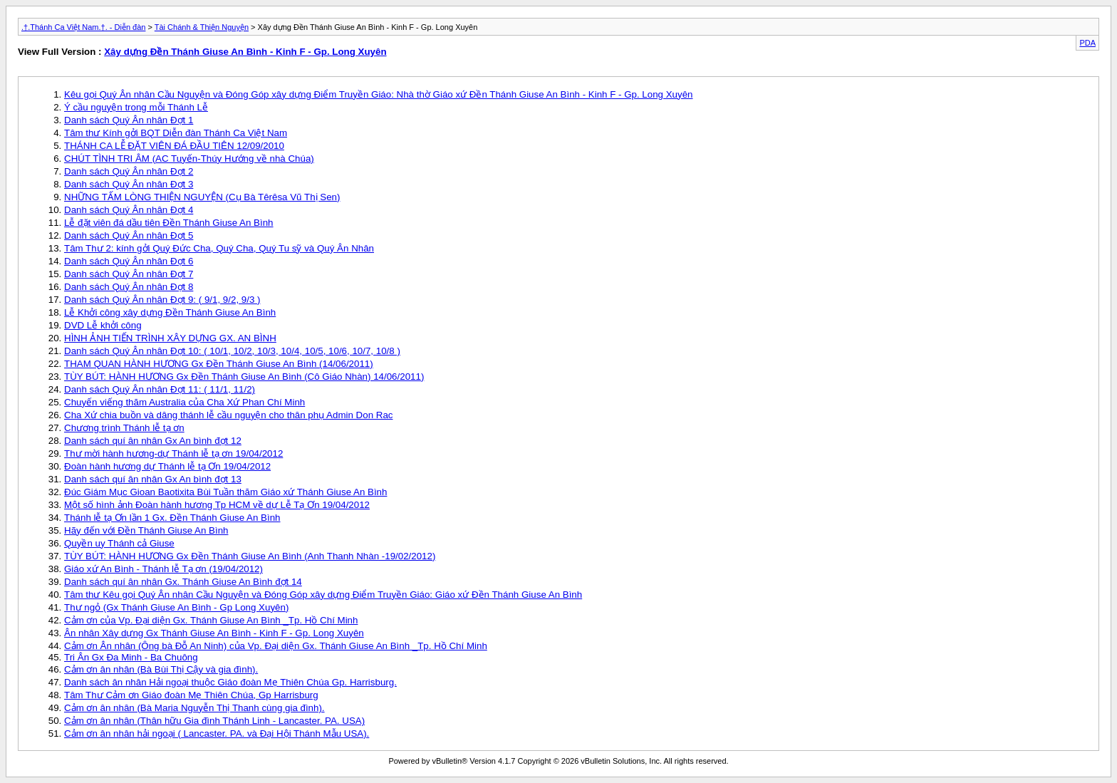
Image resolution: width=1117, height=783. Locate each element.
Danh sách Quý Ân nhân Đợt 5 (128, 235)
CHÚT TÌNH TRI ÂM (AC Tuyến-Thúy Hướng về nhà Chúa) (189, 158)
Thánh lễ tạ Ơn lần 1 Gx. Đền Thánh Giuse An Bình (172, 517)
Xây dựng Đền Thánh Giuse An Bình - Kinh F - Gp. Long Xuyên (245, 51)
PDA (1087, 42)
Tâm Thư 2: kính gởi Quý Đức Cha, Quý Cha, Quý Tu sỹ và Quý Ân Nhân (219, 248)
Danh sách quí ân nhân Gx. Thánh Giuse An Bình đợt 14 (183, 581)
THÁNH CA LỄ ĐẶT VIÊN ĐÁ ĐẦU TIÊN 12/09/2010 (174, 145)
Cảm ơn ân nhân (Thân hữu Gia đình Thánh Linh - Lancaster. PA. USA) (214, 720)
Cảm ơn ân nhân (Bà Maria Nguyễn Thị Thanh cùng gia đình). (194, 707)
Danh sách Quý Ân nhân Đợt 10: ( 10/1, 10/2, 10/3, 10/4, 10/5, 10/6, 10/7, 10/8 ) (232, 351)
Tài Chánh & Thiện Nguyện (202, 27)
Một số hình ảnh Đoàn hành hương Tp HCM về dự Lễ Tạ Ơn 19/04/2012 (217, 504)
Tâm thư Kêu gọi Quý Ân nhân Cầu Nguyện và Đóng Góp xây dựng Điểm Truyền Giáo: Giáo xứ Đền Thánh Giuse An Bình (323, 594)
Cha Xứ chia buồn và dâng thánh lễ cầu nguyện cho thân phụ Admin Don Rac (228, 415)
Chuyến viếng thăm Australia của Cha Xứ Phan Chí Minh (184, 402)
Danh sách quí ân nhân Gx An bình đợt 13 (152, 479)
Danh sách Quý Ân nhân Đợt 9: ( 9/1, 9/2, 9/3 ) (162, 299)
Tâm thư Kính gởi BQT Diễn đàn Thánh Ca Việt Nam (175, 133)
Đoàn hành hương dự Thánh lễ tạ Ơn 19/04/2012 (167, 466)
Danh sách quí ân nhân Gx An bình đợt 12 (152, 440)
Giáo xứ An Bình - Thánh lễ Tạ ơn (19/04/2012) (163, 569)
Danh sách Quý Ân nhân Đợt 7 (128, 274)
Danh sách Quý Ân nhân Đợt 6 (128, 261)
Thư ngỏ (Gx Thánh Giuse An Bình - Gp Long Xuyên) (176, 607)
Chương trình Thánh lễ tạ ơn (124, 427)
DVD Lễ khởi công (103, 325)
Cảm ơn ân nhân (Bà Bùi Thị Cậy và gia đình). (161, 669)
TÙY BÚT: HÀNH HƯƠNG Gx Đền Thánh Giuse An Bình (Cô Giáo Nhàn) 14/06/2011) (244, 376)
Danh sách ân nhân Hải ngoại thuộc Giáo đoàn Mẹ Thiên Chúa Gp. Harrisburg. (230, 682)
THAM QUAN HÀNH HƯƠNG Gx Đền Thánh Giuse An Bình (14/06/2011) (218, 363)
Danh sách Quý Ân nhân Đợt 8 (128, 286)
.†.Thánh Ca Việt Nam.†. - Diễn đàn (83, 27)
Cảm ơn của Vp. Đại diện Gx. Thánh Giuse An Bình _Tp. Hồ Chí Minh (211, 620)
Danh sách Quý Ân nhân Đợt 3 (128, 184)
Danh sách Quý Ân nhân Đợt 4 (128, 209)
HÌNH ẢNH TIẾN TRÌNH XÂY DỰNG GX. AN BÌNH (170, 338)
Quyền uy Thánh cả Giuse (119, 543)
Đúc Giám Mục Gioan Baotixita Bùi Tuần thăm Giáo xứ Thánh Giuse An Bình (225, 492)
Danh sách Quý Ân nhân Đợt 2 (128, 171)
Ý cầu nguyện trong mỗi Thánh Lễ (136, 107)
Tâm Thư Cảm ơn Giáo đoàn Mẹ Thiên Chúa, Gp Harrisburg (191, 695)
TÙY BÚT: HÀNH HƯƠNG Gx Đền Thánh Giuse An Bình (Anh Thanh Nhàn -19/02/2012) (249, 556)
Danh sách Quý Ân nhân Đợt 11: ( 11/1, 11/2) (159, 389)
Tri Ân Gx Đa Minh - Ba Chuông (131, 657)
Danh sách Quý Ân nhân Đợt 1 (128, 120)
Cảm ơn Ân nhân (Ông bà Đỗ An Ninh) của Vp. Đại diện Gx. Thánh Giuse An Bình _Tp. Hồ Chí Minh (275, 646)
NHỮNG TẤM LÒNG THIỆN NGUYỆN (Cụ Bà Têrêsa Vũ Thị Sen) (202, 197)
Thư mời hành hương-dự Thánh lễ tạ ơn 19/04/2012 (173, 453)
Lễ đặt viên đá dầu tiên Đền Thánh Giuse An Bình (169, 222)
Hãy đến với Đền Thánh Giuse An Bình (146, 530)
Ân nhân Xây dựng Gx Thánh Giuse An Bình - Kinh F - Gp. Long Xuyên (214, 633)
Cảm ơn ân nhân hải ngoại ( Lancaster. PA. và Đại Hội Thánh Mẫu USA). (216, 733)
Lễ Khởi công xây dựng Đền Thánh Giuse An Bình (170, 312)
